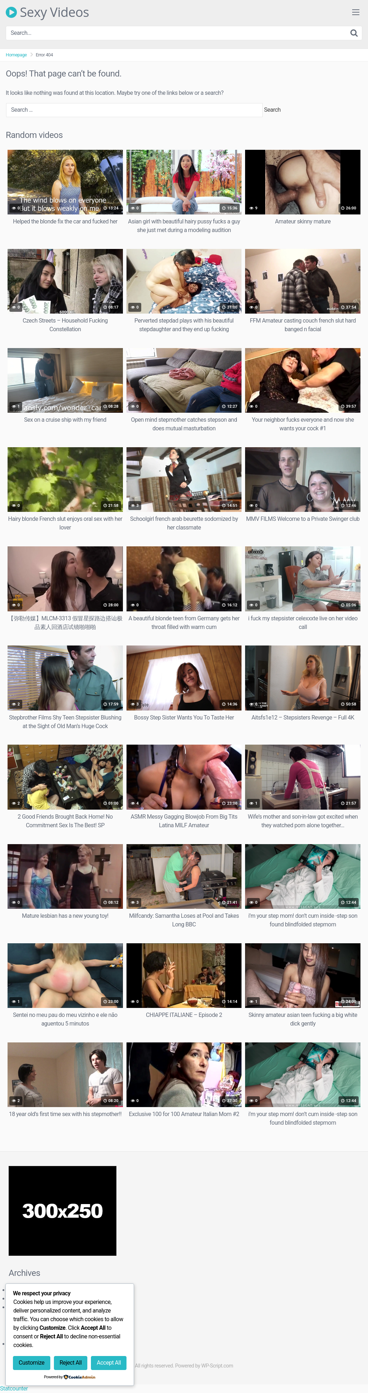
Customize (31, 1362)
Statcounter (14, 1388)
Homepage (16, 54)
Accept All (109, 1362)
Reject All (71, 1362)
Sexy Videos (47, 12)
